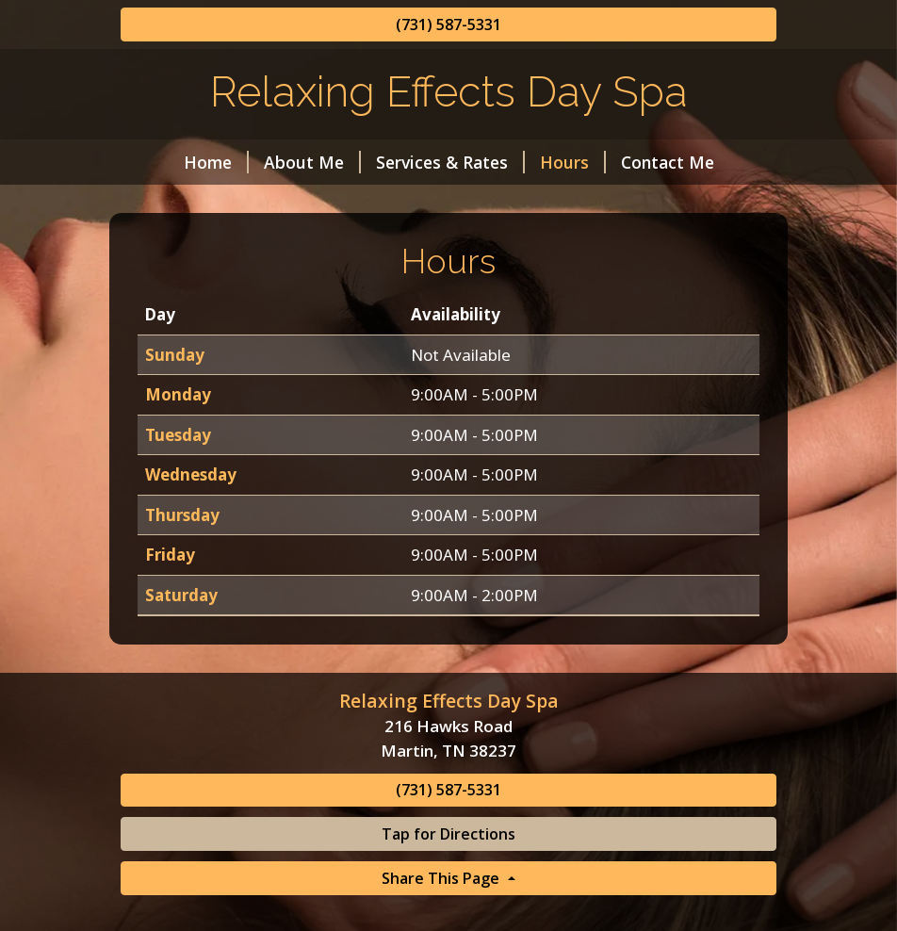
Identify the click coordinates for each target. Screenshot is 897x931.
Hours (573, 162)
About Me (312, 162)
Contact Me (667, 162)
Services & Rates (450, 162)
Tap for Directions (448, 834)
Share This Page (442, 878)
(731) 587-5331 (448, 24)
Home (216, 162)
